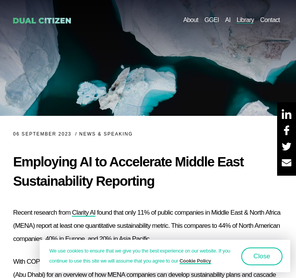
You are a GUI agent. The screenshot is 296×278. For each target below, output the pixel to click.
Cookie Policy (195, 260)
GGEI (211, 20)
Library (245, 20)
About (190, 20)
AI (227, 20)
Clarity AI (84, 212)
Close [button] (262, 256)
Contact (270, 20)
